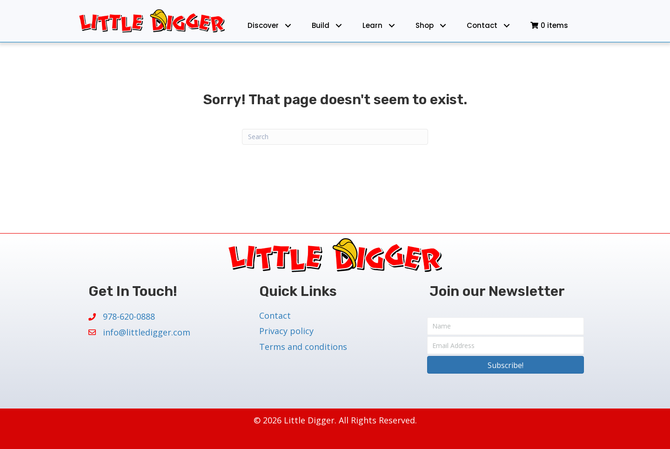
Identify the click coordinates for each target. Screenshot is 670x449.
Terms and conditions (303, 346)
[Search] (335, 137)
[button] (288, 25)
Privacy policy (286, 330)
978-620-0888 (129, 316)
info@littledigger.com (146, 332)
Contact (275, 315)
